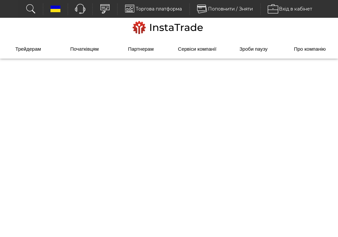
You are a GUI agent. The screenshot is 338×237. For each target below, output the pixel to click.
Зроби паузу (254, 49)
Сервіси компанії (197, 49)
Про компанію (310, 49)
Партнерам (141, 49)
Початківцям (84, 49)
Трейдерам (28, 49)
